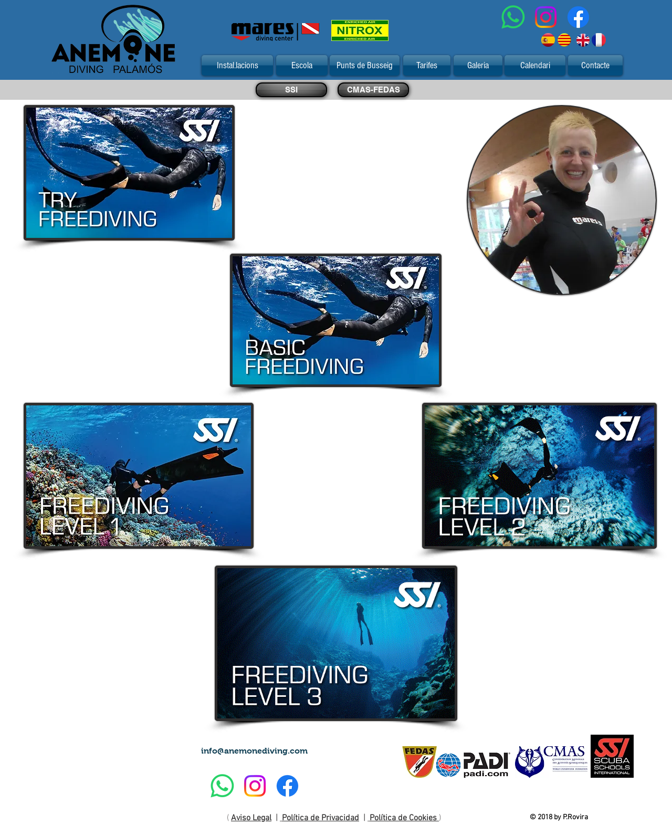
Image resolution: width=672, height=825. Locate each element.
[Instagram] (545, 17)
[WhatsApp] (513, 17)
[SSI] (291, 89)
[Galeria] (478, 65)
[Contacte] (595, 65)
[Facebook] (578, 17)
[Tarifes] (426, 65)
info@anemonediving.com (254, 750)
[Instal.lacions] (237, 65)
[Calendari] (535, 65)
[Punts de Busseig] (365, 65)
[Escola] (302, 65)
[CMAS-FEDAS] (373, 89)
